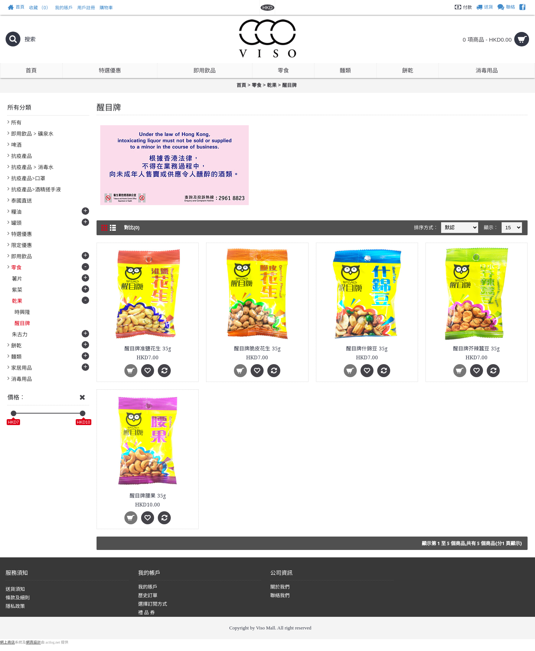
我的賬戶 (147, 587)
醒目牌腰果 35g (148, 496)
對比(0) (132, 227)
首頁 (241, 85)
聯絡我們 (280, 595)
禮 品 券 (146, 612)
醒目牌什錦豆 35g (367, 349)
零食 (256, 85)
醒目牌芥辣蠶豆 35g (476, 349)
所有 (16, 123)
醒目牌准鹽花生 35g (147, 349)
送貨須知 (15, 589)
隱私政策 (15, 606)
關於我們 (280, 587)
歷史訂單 (147, 595)
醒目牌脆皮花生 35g (257, 349)
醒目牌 (289, 85)
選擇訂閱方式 (152, 604)
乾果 (272, 85)
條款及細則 (18, 597)
